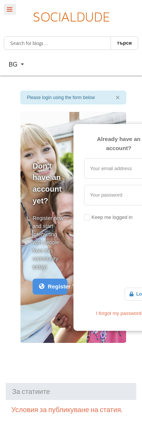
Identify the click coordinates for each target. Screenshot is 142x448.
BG (14, 64)
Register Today (53, 286)
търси (124, 43)
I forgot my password (119, 313)
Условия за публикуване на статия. (66, 409)
